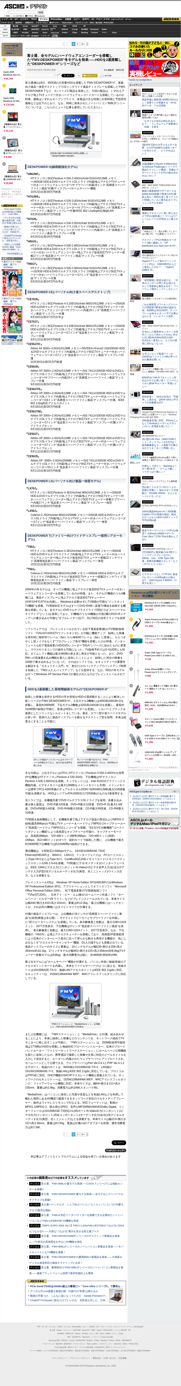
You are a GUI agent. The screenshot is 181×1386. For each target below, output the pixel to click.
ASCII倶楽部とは (15, 253)
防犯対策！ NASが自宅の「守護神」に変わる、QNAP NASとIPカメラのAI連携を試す (160, 399)
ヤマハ (104, 33)
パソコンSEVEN (55, 26)
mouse (25, 26)
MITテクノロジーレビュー (116, 1347)
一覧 (78, 76)
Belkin (104, 29)
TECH (34, 19)
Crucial (75, 29)
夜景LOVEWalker (97, 1351)
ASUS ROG (35, 29)
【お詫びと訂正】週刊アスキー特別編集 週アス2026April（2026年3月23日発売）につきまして (154, 797)
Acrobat (25, 33)
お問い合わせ (109, 1358)
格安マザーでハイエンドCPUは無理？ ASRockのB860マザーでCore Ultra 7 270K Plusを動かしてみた (160, 535)
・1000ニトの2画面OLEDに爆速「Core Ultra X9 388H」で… (11, 247)
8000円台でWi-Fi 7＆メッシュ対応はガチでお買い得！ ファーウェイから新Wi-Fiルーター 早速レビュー (160, 382)
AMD (25, 29)
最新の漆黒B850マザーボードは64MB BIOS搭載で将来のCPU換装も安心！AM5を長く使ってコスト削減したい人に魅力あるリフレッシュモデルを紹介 (160, 197)
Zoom (114, 33)
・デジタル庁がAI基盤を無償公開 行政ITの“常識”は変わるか (12, 220)
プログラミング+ (81, 23)
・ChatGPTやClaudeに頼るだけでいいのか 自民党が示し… (12, 238)
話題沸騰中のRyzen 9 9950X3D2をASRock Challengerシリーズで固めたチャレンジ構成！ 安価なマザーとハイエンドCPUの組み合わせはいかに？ (160, 169)
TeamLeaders (67, 23)
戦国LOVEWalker (143, 1351)
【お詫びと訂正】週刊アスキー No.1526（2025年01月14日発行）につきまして (155, 810)
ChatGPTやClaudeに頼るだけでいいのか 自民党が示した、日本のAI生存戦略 (75, 1300)
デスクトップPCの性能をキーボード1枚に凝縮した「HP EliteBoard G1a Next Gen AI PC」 (160, 242)
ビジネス (24, 19)
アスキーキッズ (7, 23)
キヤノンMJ (25, 36)
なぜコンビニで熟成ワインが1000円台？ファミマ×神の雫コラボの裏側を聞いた (159, 356)
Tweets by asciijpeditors (140, 80)
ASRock (64, 29)
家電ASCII (29, 23)
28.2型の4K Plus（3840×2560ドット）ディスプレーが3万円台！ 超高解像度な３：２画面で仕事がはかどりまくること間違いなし (160, 443)
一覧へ (175, 791)
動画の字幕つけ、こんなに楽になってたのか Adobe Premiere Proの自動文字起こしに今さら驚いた (88, 1295)
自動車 (68, 19)
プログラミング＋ (106, 1344)
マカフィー (15, 36)
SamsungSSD (52, 29)
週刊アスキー (54, 23)
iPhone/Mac (56, 19)
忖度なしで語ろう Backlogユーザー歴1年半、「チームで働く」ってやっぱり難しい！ (159, 469)
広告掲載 (122, 1358)
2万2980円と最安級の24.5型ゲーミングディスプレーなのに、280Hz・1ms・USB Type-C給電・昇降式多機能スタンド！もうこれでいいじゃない (160, 558)
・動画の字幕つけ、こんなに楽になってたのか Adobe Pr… (11, 229)
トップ (4, 19)
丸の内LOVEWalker (128, 1351)
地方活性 (98, 23)
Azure (45, 33)
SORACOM (80, 1340)
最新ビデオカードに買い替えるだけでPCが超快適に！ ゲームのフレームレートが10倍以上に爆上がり (160, 217)
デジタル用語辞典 (86, 1347)
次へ (83, 44)
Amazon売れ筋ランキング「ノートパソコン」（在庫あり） (11, 49)
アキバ (99, 19)
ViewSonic (94, 29)
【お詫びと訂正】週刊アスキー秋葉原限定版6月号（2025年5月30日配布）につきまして (154, 803)
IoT (16, 19)
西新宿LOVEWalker (82, 1351)
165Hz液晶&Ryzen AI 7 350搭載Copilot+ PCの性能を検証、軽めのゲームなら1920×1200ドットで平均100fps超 (160, 516)
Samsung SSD (54, 1340)
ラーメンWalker (36, 1351)
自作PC (85, 19)
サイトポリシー (60, 1358)
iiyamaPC (35, 26)
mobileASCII (100, 1347)
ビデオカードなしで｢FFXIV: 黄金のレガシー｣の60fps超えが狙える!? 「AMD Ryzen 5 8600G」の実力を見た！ (160, 578)
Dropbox (65, 32)
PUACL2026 (108, 23)
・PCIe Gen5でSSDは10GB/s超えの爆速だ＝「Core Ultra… (11, 212)
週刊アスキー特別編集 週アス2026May (12, 265)
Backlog (84, 33)
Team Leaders (92, 1344)
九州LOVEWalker (112, 1351)
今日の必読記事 (60, 1347)
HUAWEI (84, 29)
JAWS (15, 33)
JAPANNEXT (35, 36)
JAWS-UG (69, 1334)
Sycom (45, 26)
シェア (57, 75)
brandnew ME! (55, 35)
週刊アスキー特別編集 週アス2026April (12, 301)
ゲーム (128, 19)
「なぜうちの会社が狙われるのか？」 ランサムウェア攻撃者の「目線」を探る (160, 124)
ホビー (77, 19)
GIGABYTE (45, 29)
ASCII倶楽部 (171, 19)
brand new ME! (107, 1337)
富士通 (15, 26)
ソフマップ (45, 36)
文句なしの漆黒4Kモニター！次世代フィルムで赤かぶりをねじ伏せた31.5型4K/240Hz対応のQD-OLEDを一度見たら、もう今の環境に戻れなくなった (160, 337)
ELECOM (15, 29)
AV (93, 19)
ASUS (74, 26)
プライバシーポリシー (80, 1358)
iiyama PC (86, 1330)
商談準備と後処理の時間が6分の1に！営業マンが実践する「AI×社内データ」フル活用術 (160, 102)
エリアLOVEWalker (51, 1351)
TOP (38, 1327)
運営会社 (97, 1358)
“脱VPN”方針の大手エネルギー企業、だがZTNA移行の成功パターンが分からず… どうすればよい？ (159, 149)
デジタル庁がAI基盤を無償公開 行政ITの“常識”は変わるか (64, 1291)
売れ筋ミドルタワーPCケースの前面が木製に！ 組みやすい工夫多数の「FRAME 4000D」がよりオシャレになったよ (160, 491)
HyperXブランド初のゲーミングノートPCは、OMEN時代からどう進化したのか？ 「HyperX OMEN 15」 (159, 265)
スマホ (106, 19)
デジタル (36, 6)
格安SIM (18, 23)
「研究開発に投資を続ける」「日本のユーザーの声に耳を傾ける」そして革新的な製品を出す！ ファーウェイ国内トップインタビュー (160, 284)
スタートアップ (117, 19)
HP (84, 26)
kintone (35, 33)
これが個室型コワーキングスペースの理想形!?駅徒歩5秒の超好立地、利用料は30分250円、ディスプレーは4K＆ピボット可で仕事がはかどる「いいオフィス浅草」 (160, 310)
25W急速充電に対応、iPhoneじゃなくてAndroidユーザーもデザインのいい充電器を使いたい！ (160, 423)
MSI (64, 26)
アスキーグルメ (42, 23)
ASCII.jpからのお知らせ (141, 791)
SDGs (92, 23)
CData (74, 33)
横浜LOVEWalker (66, 1351)
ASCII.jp (14, 6)
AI (11, 19)
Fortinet (94, 33)
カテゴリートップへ (115, 1150)
